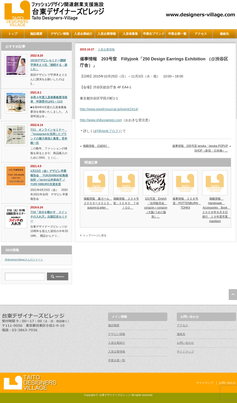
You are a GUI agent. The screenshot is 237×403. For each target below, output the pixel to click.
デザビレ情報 (59, 34)
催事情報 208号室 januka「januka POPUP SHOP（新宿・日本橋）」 (200, 148)
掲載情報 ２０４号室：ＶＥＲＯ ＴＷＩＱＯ (126, 203)
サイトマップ (185, 351)
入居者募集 (130, 34)
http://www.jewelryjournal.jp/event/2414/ (109, 109)
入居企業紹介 (83, 34)
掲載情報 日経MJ (96, 146)
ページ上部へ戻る (233, 294)
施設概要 (36, 34)
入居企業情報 (106, 34)
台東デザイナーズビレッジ (115, 395)
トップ (12, 34)
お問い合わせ (185, 343)
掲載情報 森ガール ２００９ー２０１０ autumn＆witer (98, 203)
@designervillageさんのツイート (24, 259)
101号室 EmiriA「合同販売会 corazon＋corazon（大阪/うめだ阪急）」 (155, 208)
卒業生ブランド (153, 34)
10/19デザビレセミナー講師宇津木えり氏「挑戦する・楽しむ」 (48, 65)
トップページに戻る (94, 235)
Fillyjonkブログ (107, 131)
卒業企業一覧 (177, 34)
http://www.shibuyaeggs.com (101, 120)
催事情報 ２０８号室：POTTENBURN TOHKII (187, 203)
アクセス (201, 34)
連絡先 (224, 34)
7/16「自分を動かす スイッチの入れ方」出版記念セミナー (48, 216)
